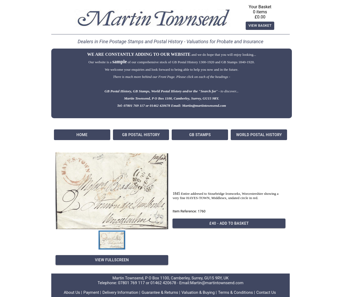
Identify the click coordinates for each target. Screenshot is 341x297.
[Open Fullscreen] (159, 219)
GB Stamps (200, 134)
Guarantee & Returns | (161, 292)
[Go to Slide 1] (112, 240)
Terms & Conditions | (236, 292)
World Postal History (259, 134)
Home (82, 134)
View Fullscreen (112, 260)
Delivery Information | (121, 292)
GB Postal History (141, 134)
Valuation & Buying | (199, 292)
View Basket (260, 26)
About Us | (73, 292)
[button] (112, 190)
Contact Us (266, 292)
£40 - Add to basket (229, 223)
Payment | (92, 292)
